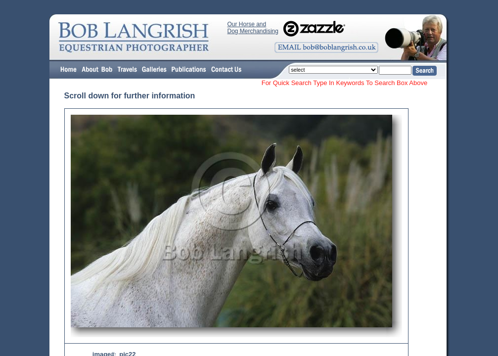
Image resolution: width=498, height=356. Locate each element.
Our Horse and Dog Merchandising (252, 28)
